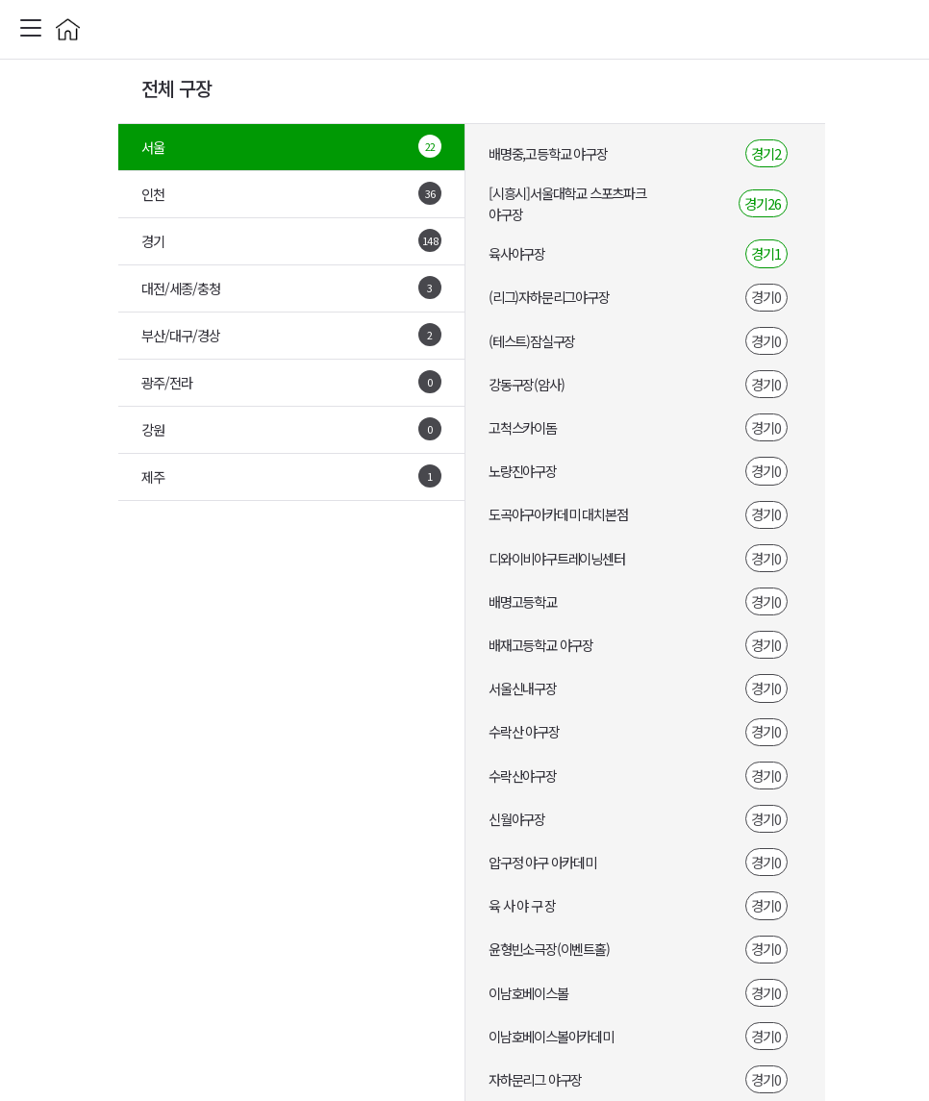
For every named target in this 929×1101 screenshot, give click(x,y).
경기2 (766, 153)
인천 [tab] (291, 193)
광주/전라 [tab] (291, 381)
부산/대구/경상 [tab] (291, 334)
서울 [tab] (291, 146)
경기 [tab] (291, 240)
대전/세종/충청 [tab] (291, 287)
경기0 (766, 297)
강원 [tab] (291, 428)
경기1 (766, 253)
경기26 (762, 203)
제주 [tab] (291, 476)
